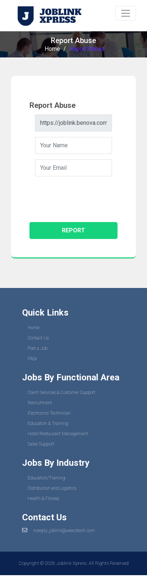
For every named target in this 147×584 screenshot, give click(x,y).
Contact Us (38, 338)
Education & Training (48, 423)
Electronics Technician (49, 413)
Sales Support (41, 444)
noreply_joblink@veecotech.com (64, 530)
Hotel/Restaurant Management (58, 433)
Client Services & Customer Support (61, 392)
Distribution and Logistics (52, 488)
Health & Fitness (43, 498)
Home (52, 49)
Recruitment (40, 402)
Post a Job (38, 348)
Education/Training (46, 478)
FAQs (32, 358)
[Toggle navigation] (125, 13)
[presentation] (91, 196)
